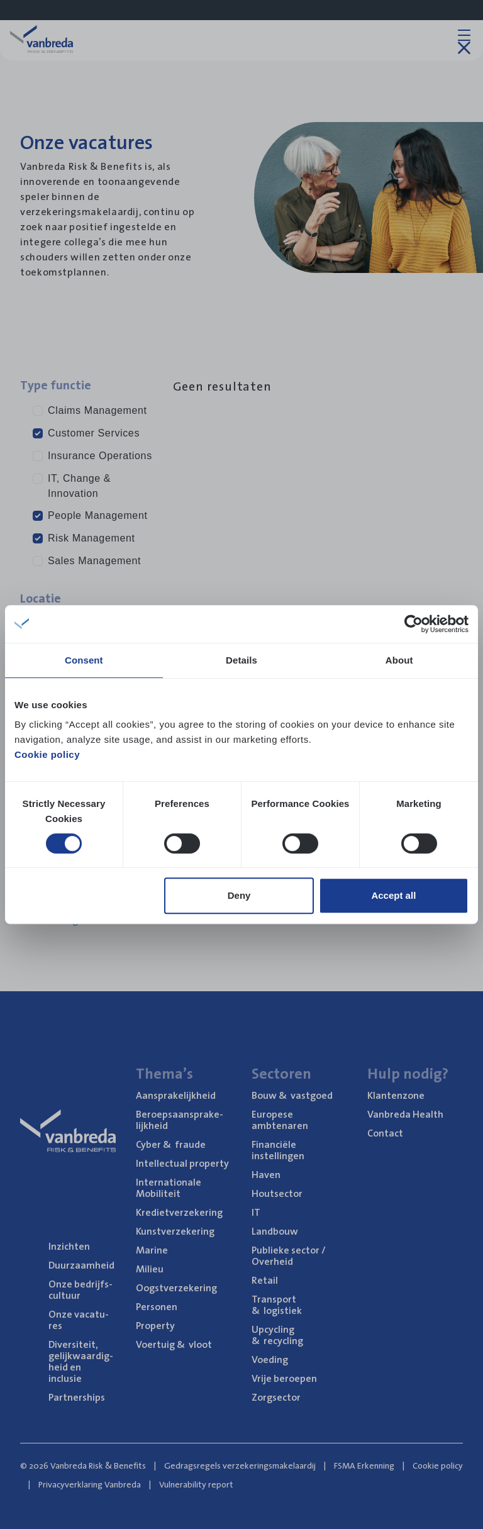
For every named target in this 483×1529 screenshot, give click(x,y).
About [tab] (399, 660)
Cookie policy (47, 754)
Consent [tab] (84, 660)
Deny (239, 895)
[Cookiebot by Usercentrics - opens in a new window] (413, 623)
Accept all (393, 895)
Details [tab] (241, 660)
